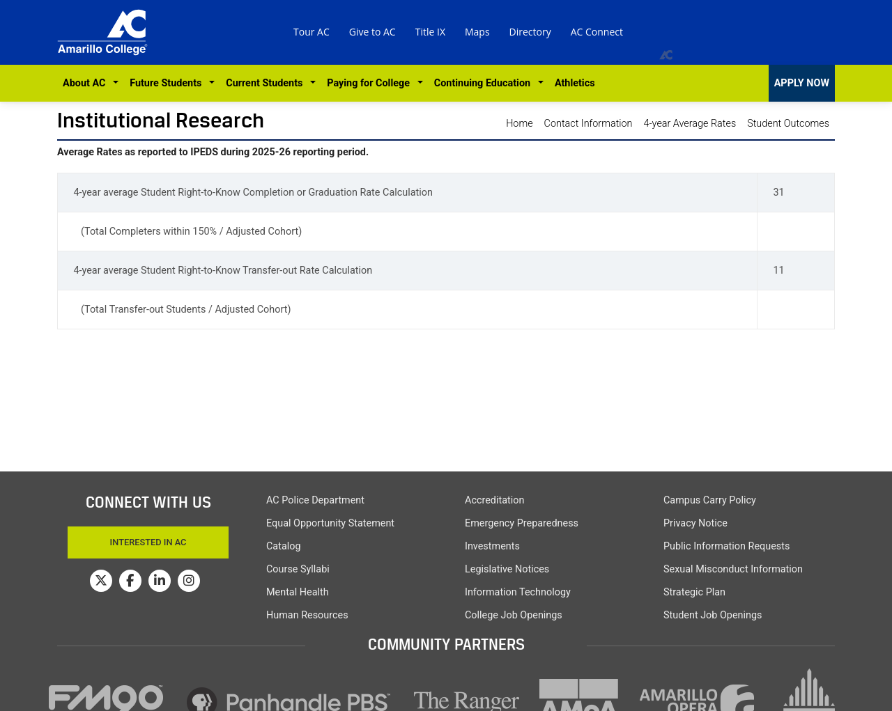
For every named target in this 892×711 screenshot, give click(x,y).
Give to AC (372, 31)
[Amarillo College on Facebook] (130, 581)
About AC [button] (87, 83)
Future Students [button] (168, 83)
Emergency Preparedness (521, 523)
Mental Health (297, 592)
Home (519, 124)
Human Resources (307, 615)
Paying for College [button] (371, 83)
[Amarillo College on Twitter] (101, 581)
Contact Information (588, 124)
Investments (492, 546)
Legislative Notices (507, 569)
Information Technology (518, 592)
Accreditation (494, 500)
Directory (530, 31)
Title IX (430, 31)
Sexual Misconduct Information (733, 569)
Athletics (575, 83)
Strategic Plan (694, 592)
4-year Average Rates (690, 124)
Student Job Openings (712, 615)
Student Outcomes (788, 124)
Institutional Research (160, 120)
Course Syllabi (298, 569)
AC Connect (597, 31)
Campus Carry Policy (709, 500)
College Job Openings (513, 615)
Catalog (283, 546)
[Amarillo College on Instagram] (189, 581)
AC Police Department (315, 500)
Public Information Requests (726, 546)
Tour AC (311, 31)
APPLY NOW (801, 83)
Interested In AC (148, 542)
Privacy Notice (695, 523)
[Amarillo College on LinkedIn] (159, 581)
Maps (477, 31)
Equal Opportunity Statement (330, 523)
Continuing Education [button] (484, 83)
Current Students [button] (266, 83)
